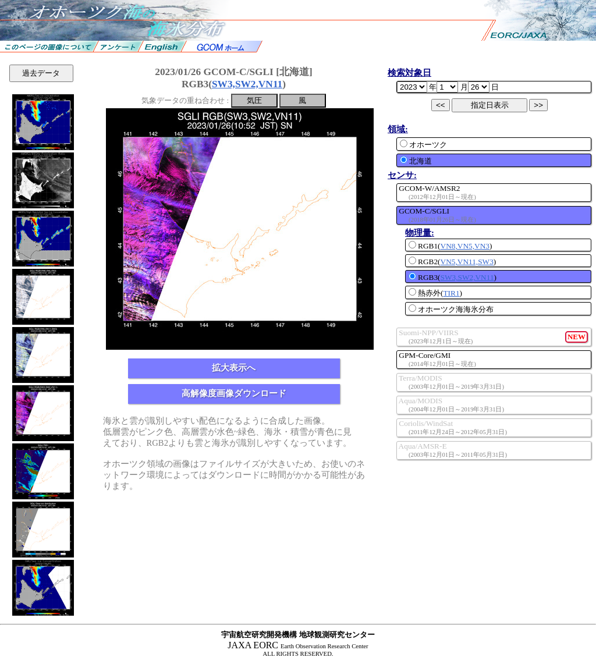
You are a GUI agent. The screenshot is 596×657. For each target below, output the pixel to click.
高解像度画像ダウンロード (234, 393)
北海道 (416, 160)
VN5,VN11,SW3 (467, 261)
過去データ (41, 73)
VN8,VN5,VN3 (465, 246)
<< (440, 105)
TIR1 (451, 293)
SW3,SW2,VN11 (247, 84)
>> (538, 105)
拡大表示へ (234, 367)
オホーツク (423, 144)
